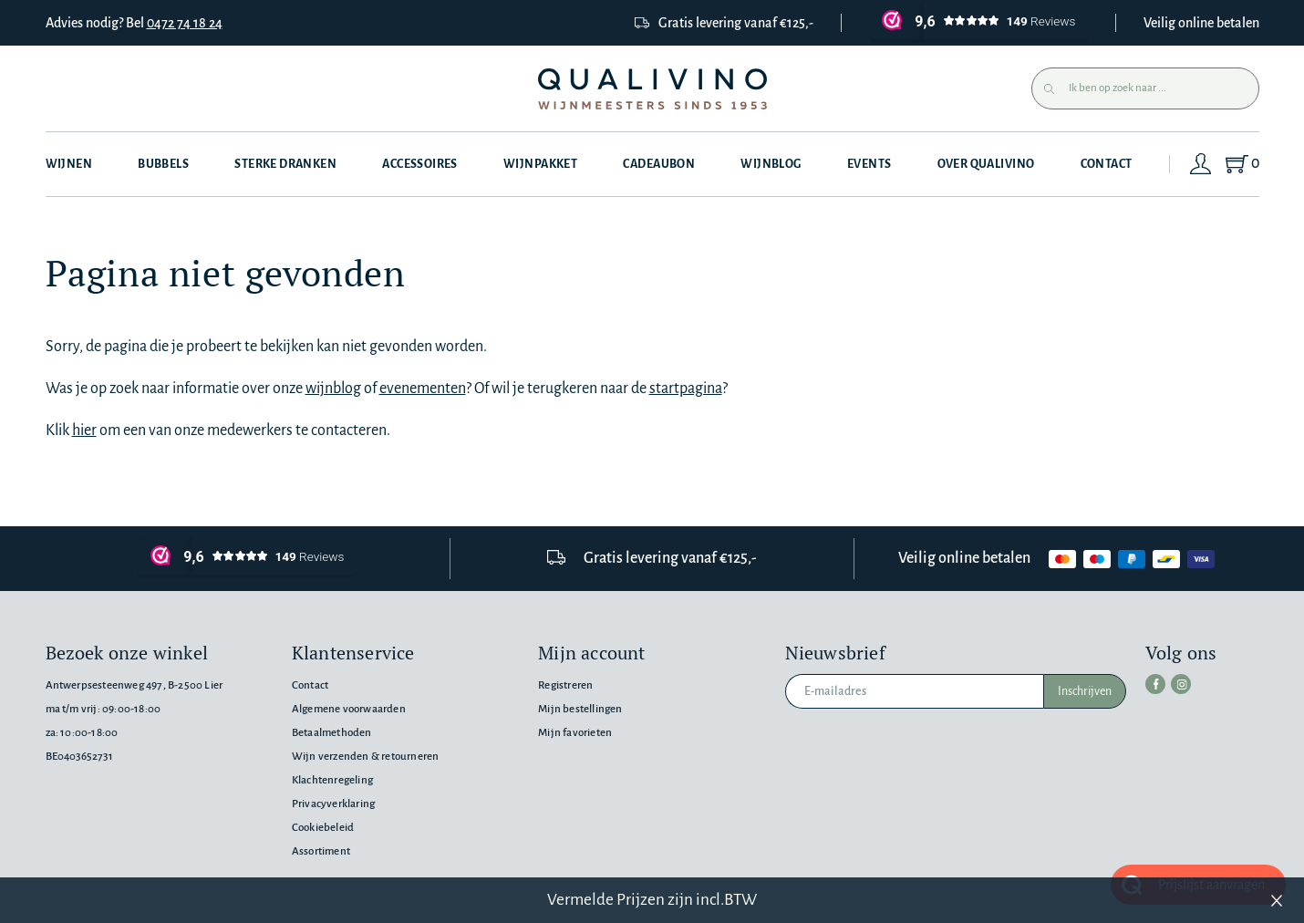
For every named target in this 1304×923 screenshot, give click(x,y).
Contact (1107, 164)
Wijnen (69, 164)
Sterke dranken (285, 164)
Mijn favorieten (575, 733)
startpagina (685, 388)
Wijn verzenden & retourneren (365, 756)
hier (84, 430)
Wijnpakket (540, 164)
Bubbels (163, 164)
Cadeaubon (659, 164)
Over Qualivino (986, 164)
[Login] (1201, 164)
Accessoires (420, 164)
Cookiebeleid (323, 828)
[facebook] (1155, 684)
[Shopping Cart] (1241, 164)
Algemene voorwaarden (349, 709)
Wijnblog (770, 164)
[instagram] (1181, 684)
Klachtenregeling (332, 780)
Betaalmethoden (332, 733)
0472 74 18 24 (185, 23)
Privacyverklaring (333, 804)
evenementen (422, 388)
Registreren (565, 685)
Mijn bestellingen (580, 709)
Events (869, 164)
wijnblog (333, 388)
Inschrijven (1085, 691)
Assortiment (321, 851)
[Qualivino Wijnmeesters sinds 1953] (652, 88)
